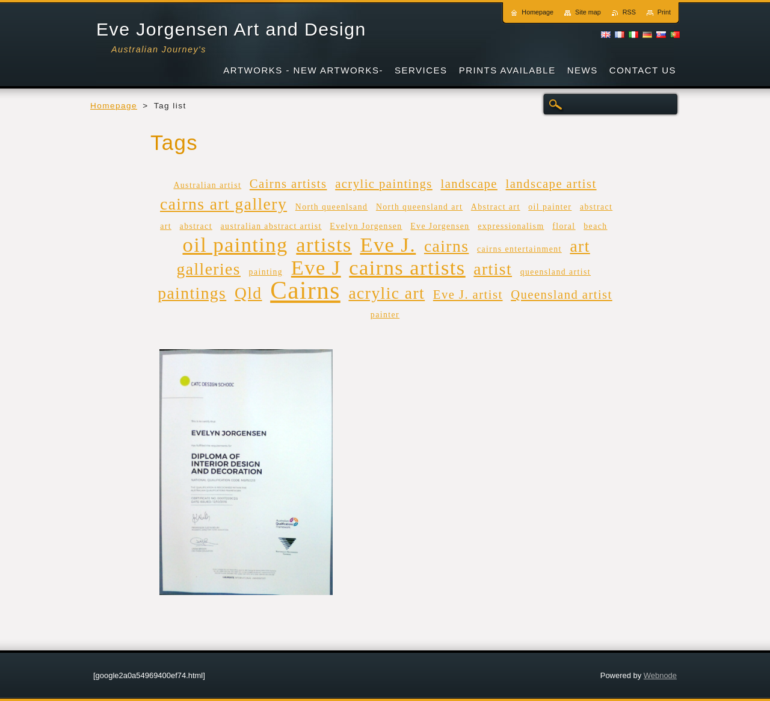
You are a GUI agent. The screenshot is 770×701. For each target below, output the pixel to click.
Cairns (305, 290)
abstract (196, 226)
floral (563, 226)
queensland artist (555, 271)
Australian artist (207, 185)
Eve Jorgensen (439, 226)
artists (323, 244)
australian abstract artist (271, 226)
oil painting (235, 244)
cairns (446, 246)
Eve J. (388, 244)
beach (595, 226)
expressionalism (511, 226)
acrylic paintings (384, 183)
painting (266, 271)
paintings (192, 293)
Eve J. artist (468, 294)
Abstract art (495, 206)
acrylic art (386, 293)
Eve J (316, 267)
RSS (629, 12)
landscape (468, 183)
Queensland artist (561, 294)
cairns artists (407, 267)
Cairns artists (288, 183)
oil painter (549, 206)
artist (492, 269)
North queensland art (419, 206)
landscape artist (551, 183)
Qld (248, 293)
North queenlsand (331, 206)
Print (664, 12)
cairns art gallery (223, 204)
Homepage (113, 105)
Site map (588, 12)
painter (385, 314)
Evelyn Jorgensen (366, 226)
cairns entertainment (519, 249)
